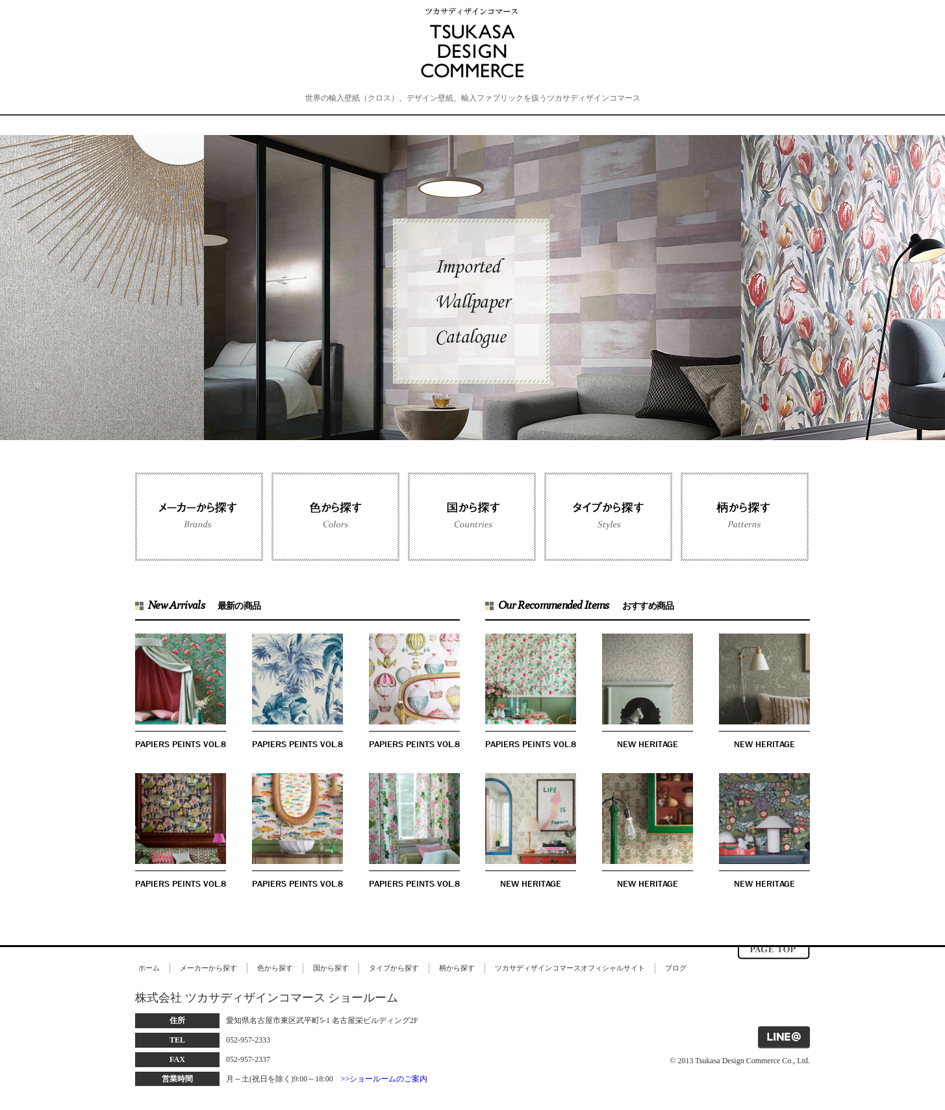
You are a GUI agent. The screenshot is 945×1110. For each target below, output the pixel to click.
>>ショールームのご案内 (384, 1078)
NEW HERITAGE (647, 744)
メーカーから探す (208, 968)
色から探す (275, 968)
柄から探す (457, 968)
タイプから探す (394, 968)
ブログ (676, 968)
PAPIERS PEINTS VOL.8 (180, 744)
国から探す (331, 968)
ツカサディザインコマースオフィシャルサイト (570, 968)
